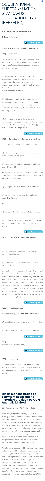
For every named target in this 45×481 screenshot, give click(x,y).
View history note (33, 43)
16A (37, 125)
